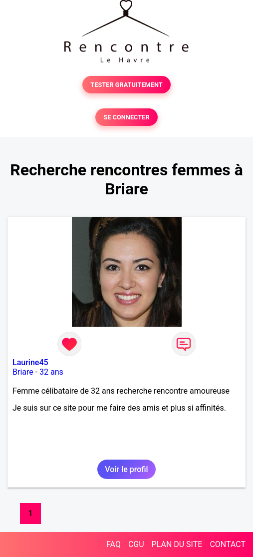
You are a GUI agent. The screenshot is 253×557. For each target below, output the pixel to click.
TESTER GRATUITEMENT (126, 84)
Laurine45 (30, 362)
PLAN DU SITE (177, 544)
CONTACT (228, 544)
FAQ (113, 544)
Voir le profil (126, 469)
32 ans (51, 372)
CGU (136, 544)
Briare (22, 372)
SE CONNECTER (126, 117)
